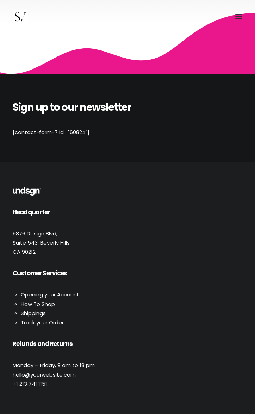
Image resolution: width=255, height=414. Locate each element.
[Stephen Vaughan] (20, 17)
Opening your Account (50, 294)
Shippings (33, 313)
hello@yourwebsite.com (44, 374)
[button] (239, 16)
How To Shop (38, 304)
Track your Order (42, 322)
